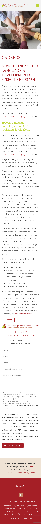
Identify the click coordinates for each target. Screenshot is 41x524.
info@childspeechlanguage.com (16, 116)
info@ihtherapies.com (24, 314)
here (31, 466)
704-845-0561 (20, 332)
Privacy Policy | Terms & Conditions (20, 501)
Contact (8, 320)
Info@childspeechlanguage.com (20, 335)
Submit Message (12, 445)
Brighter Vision (26, 519)
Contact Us (20, 486)
